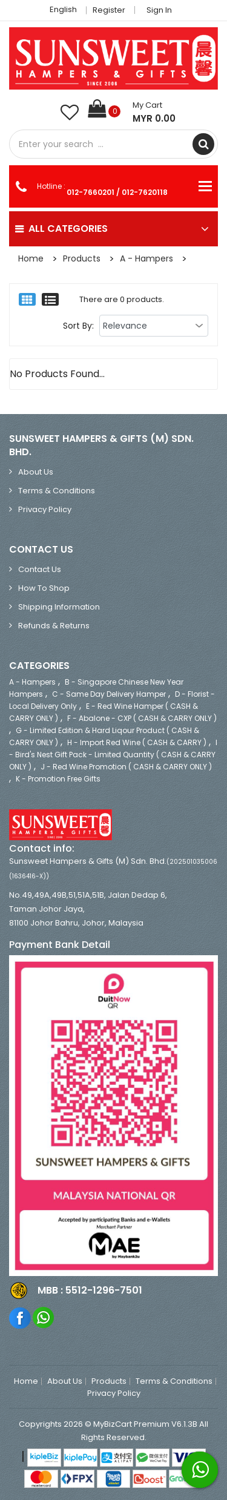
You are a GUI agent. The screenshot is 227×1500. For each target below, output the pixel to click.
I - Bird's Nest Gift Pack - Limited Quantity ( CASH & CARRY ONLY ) (113, 754)
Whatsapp (44, 1317)
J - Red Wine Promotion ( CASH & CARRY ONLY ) (126, 767)
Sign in (159, 10)
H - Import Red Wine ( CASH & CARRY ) (136, 742)
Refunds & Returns (54, 625)
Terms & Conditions (56, 490)
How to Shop (44, 588)
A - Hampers (146, 258)
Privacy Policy (44, 509)
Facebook (20, 1317)
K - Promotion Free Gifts (58, 779)
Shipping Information (59, 607)
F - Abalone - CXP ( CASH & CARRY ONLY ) (142, 718)
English (67, 9)
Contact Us (39, 569)
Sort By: (78, 326)
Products (81, 258)
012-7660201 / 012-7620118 (117, 192)
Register (109, 10)
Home (31, 258)
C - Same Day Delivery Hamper (109, 694)
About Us (35, 472)
